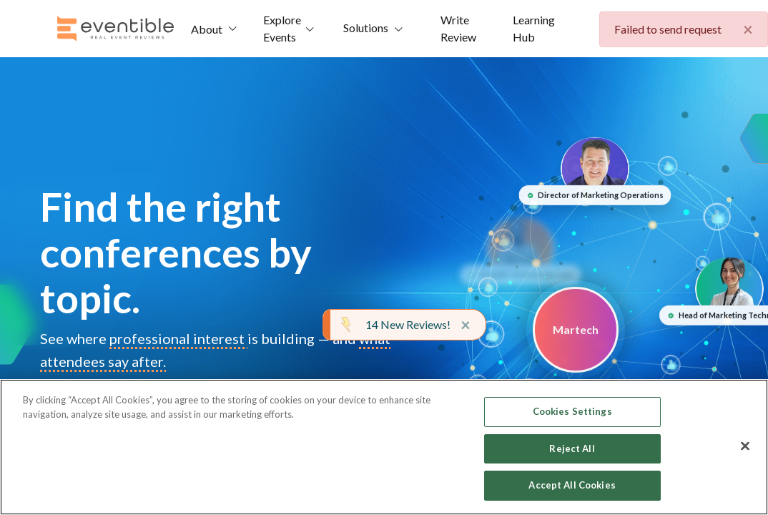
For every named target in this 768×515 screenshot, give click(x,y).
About (206, 29)
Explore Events (282, 28)
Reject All (571, 448)
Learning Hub (534, 28)
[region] (384, 447)
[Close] (745, 446)
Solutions (365, 27)
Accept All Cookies (571, 485)
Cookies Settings (572, 411)
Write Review (458, 28)
